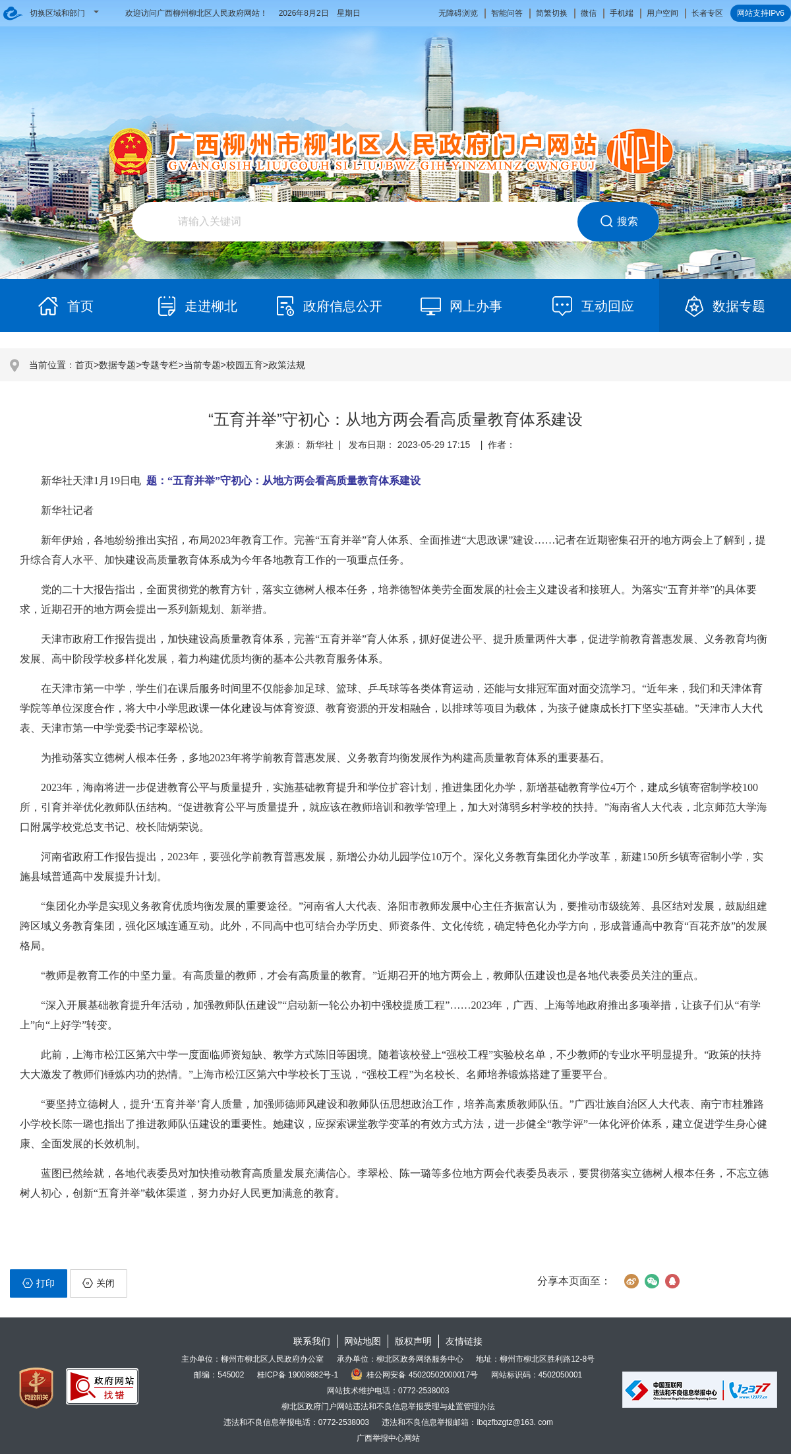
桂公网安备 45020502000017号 (414, 1374)
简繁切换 (552, 13)
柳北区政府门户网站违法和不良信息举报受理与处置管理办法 (388, 1406)
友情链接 (464, 1341)
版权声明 (413, 1341)
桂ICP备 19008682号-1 (297, 1374)
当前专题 (202, 365)
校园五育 (244, 365)
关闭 (98, 1283)
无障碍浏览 (458, 13)
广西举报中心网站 (388, 1438)
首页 (84, 365)
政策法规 (286, 365)
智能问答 (507, 13)
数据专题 (117, 365)
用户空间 (662, 13)
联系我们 (311, 1341)
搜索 (618, 221)
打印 (38, 1283)
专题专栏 (159, 365)
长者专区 (707, 13)
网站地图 (362, 1341)
